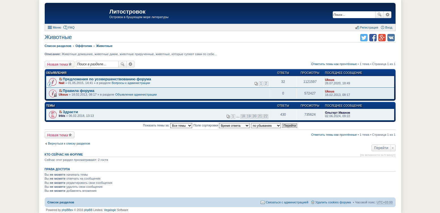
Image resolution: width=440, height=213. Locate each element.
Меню (57, 27)
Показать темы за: (167, 125)
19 (248, 116)
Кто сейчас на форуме (64, 154)
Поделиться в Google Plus (382, 37)
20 (254, 116)
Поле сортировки (222, 125)
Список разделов (61, 202)
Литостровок (127, 11)
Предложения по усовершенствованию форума (107, 79)
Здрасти (70, 112)
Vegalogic (110, 210)
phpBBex (67, 210)
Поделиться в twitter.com (364, 37)
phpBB (88, 210)
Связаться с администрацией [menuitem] (287, 202)
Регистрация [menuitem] (369, 27)
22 (265, 116)
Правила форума (79, 91)
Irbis (62, 115)
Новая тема (57, 64)
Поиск (379, 14)
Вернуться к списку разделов (69, 143)
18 (243, 116)
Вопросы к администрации (130, 83)
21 (260, 116)
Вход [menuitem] (388, 27)
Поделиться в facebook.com (373, 37)
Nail (62, 83)
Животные (58, 37)
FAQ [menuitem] (71, 27)
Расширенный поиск (387, 14)
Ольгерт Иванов (337, 112)
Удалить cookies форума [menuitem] (333, 202)
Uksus (329, 79)
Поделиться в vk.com (391, 37)
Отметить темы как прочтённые (334, 64)
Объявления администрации (136, 94)
